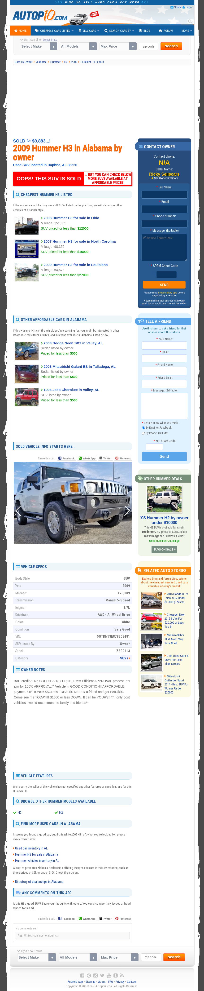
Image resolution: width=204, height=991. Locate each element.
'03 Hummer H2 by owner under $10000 (164, 520)
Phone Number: (164, 216)
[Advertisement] (102, 102)
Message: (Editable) (164, 230)
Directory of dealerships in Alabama (39, 882)
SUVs (124, 658)
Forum (166, 30)
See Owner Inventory (166, 178)
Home (20, 30)
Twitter (105, 458)
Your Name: (164, 339)
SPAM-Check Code (164, 266)
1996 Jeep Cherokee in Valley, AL (71, 390)
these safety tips (167, 292)
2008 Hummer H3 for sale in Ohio (71, 218)
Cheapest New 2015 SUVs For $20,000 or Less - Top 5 (175, 620)
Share (177, 7)
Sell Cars (87, 30)
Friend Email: (164, 377)
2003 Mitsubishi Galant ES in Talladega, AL (80, 366)
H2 (20, 813)
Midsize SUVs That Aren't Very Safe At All (174, 639)
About (102, 981)
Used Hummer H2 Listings (164, 540)
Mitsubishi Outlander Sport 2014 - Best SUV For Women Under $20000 (176, 684)
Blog (144, 30)
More (185, 30)
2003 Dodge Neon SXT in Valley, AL (73, 343)
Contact (132, 981)
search (171, 46)
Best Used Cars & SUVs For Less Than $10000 (176, 660)
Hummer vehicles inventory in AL (37, 860)
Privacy (120, 981)
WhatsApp (89, 458)
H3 (61, 813)
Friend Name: (164, 364)
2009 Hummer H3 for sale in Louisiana (76, 265)
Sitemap (90, 981)
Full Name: (164, 187)
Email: (164, 202)
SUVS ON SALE (163, 549)
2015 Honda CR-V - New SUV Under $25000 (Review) (176, 598)
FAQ (110, 981)
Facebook (68, 458)
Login (189, 7)
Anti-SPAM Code (164, 441)
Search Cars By (117, 30)
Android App (75, 981)
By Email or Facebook (157, 428)
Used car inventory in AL (31, 848)
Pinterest (124, 458)
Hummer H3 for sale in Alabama (36, 854)
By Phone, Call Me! (155, 433)
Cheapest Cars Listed (52, 30)
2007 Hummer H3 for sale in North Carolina (80, 241)
